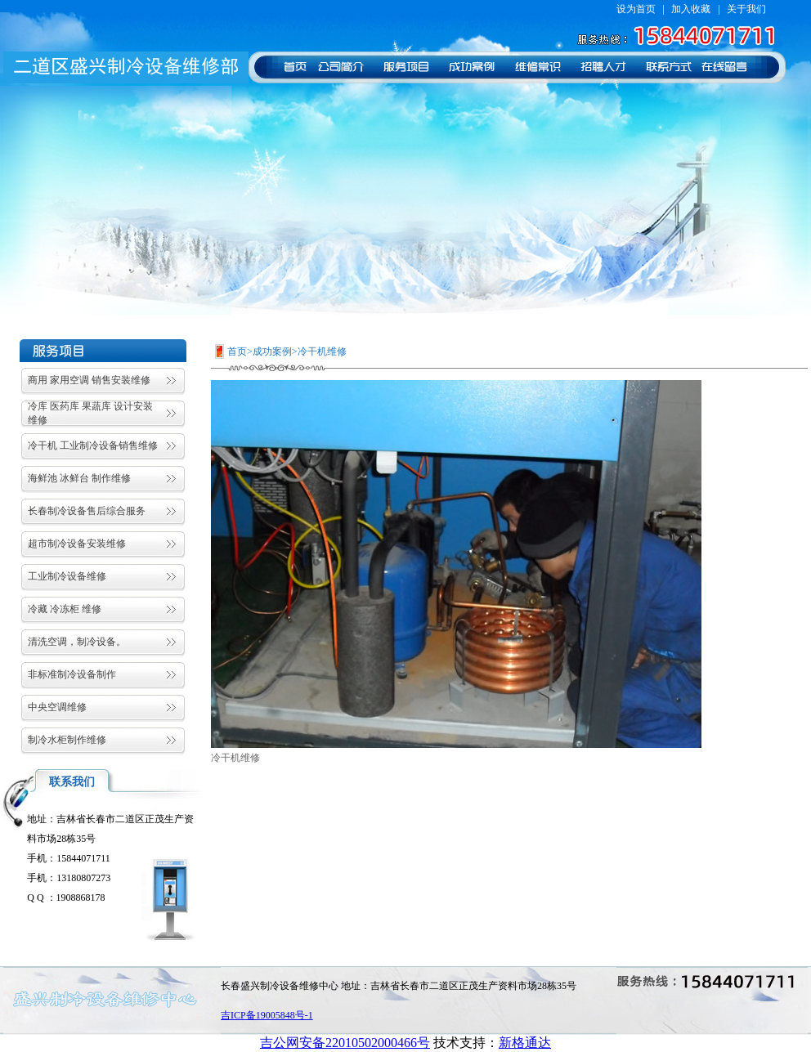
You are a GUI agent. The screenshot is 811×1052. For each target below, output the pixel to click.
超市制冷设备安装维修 (77, 543)
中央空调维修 (57, 707)
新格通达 (525, 1043)
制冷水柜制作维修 (67, 739)
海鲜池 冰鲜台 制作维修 (79, 478)
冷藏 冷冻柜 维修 (64, 609)
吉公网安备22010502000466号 (345, 1043)
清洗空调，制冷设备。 (77, 641)
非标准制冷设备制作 (72, 674)
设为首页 (636, 9)
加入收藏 (690, 9)
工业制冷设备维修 (67, 576)
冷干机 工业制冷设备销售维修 (93, 445)
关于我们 (746, 9)
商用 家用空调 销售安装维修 (89, 380)
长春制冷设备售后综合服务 (87, 511)
